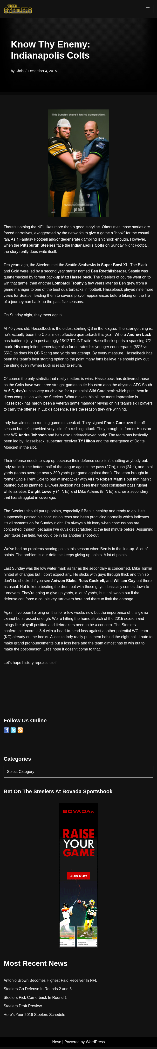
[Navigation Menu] (147, 9)
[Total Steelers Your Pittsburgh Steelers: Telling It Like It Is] (18, 8)
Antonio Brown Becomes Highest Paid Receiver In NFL (51, 982)
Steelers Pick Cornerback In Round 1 (35, 999)
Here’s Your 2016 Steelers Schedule (35, 1017)
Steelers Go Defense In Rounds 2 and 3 (38, 991)
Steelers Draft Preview (23, 1008)
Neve (56, 1044)
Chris (19, 71)
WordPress (95, 1044)
